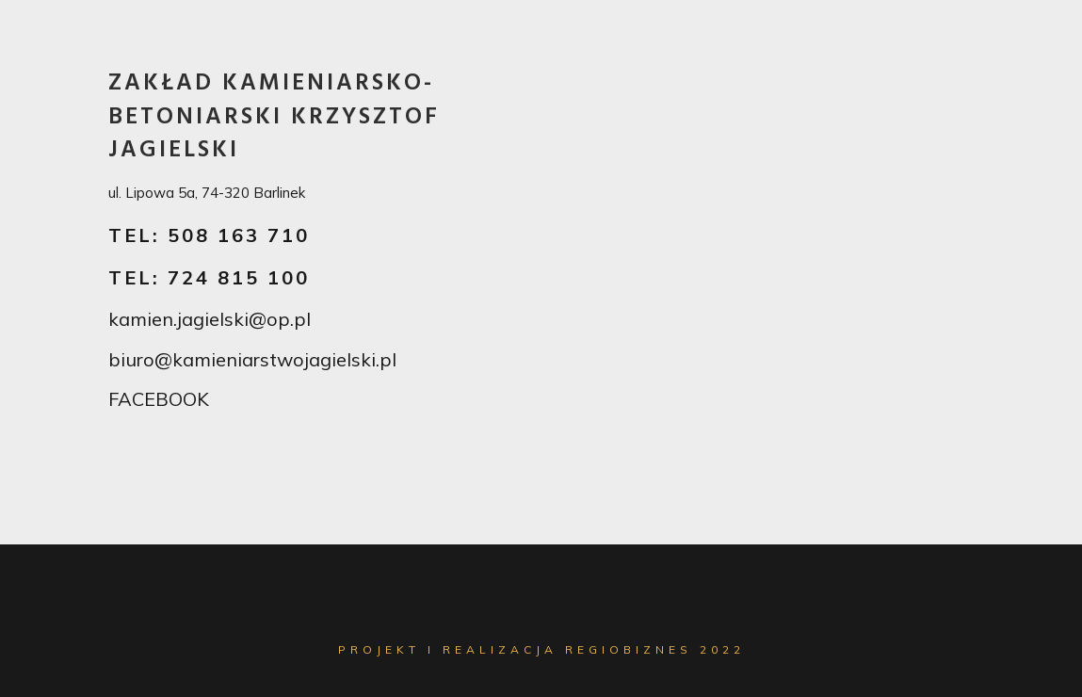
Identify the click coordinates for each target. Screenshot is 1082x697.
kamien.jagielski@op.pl (209, 319)
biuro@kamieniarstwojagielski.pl (252, 359)
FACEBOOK (158, 399)
